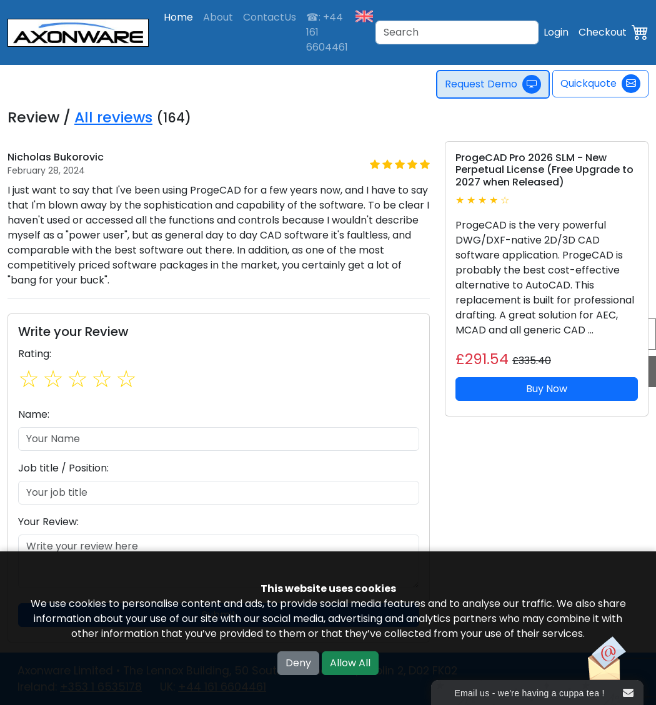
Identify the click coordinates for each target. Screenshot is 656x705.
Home (178, 17)
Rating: (34, 354)
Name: (33, 414)
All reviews (113, 117)
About (218, 17)
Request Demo (494, 84)
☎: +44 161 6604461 (327, 32)
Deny (298, 663)
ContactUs (269, 17)
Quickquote (600, 83)
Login (556, 32)
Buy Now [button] (546, 389)
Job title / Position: (63, 468)
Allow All (350, 663)
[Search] (457, 32)
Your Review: (48, 522)
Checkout (603, 32)
